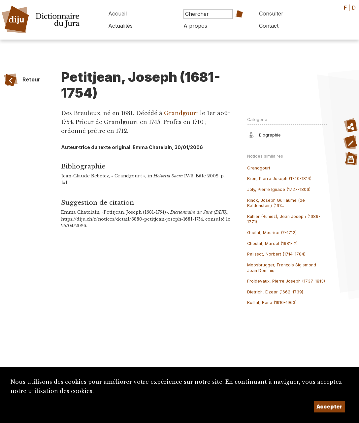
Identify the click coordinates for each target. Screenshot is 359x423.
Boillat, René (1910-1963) (272, 302)
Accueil (117, 13)
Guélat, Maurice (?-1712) (272, 232)
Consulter (271, 13)
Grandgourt (181, 113)
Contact (268, 25)
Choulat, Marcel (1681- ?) (272, 243)
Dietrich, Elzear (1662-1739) (275, 291)
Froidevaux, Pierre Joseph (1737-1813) (286, 281)
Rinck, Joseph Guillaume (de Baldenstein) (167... (276, 203)
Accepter (329, 406)
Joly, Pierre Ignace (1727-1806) (278, 189)
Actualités (120, 25)
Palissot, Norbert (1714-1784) (276, 254)
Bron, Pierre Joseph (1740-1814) (279, 178)
